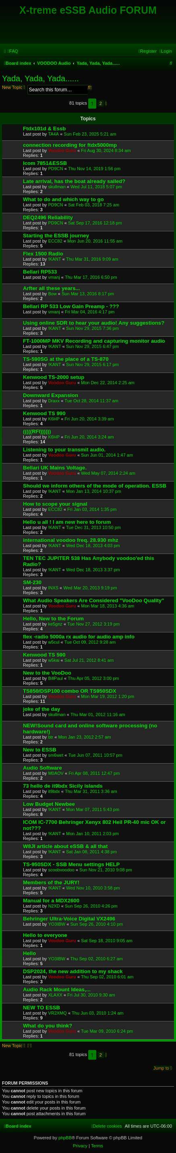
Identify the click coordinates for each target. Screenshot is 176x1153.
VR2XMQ (57, 1013)
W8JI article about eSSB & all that (65, 846)
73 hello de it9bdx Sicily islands (63, 786)
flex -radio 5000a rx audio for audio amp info (79, 637)
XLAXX (55, 994)
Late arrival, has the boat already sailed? (74, 181)
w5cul (53, 642)
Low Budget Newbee (49, 804)
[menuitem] (13, 51)
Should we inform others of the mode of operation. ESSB (94, 486)
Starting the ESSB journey (56, 236)
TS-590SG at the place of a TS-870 (66, 359)
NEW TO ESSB (41, 1008)
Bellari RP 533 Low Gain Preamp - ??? (71, 306)
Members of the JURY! (51, 882)
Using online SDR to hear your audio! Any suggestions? (93, 323)
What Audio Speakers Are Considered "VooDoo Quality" (93, 600)
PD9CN (55, 168)
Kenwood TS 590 (44, 655)
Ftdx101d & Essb (44, 129)
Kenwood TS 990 (44, 413)
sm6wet (55, 755)
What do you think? (47, 1026)
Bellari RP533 (40, 272)
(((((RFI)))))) (37, 431)
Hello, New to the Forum (53, 619)
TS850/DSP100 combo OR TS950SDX (69, 691)
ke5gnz (55, 624)
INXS (53, 587)
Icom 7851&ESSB (45, 163)
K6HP (54, 418)
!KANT (54, 259)
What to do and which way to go (63, 199)
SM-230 (32, 582)
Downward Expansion (50, 395)
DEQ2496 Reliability (48, 217)
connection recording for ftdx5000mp (70, 145)
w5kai (53, 660)
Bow (52, 293)
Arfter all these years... (51, 288)
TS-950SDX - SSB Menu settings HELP (71, 864)
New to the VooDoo (47, 673)
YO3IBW (56, 924)
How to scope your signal (55, 504)
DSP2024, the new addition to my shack (73, 971)
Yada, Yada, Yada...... (40, 78)
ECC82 (55, 241)
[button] (106, 103)
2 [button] (100, 103)
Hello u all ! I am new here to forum (67, 522)
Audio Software (42, 768)
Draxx (54, 400)
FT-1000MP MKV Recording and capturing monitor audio (94, 341)
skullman (56, 186)
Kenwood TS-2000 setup (53, 377)
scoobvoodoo (61, 869)
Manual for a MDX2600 (51, 901)
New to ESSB (39, 750)
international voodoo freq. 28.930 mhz (70, 540)
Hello (29, 953)
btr (50, 737)
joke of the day (41, 709)
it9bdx (54, 791)
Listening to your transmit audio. (64, 450)
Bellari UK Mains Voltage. (55, 468)
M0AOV (56, 773)
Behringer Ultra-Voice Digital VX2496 (69, 919)
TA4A (53, 134)
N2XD (54, 906)
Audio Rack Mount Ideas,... (57, 989)
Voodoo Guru (62, 150)
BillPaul (55, 678)
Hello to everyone (45, 935)
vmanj (54, 277)
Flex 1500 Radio (43, 254)
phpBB (65, 1137)
